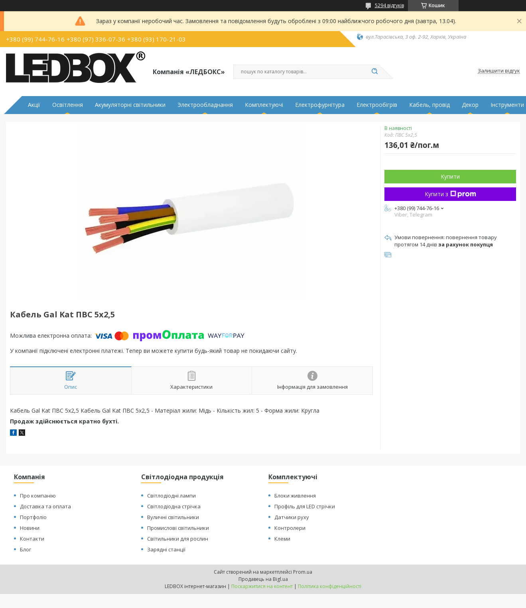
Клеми (282, 538)
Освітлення (67, 105)
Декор (470, 105)
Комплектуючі (264, 105)
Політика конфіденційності (329, 586)
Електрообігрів (377, 105)
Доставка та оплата (45, 506)
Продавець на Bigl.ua (263, 579)
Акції (34, 105)
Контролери (289, 527)
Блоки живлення (295, 495)
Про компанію (38, 495)
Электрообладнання (205, 105)
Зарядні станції (166, 549)
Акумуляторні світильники (130, 105)
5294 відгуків (389, 5)
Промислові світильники (178, 527)
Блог (25, 549)
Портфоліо (33, 517)
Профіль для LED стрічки (304, 506)
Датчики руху (291, 517)
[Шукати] (375, 72)
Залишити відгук (499, 71)
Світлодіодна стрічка (174, 506)
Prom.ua (302, 572)
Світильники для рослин (177, 538)
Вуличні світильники (173, 517)
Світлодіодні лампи (171, 495)
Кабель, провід (429, 105)
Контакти (32, 538)
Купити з (450, 194)
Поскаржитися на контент (262, 586)
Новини (29, 527)
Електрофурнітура (320, 105)
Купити (450, 176)
